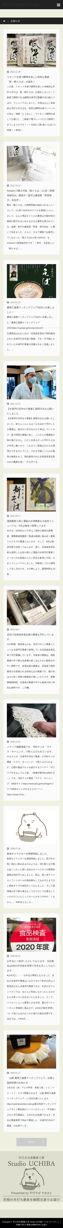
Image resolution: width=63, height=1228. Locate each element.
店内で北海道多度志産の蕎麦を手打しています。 (30, 637)
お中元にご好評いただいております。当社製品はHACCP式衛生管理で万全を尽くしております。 (31, 966)
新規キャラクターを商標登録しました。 (28, 853)
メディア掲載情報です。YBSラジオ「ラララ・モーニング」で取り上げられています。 (30, 749)
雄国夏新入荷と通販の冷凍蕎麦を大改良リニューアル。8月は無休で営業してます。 (30, 523)
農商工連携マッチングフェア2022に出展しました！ (30, 309)
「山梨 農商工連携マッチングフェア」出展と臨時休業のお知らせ (31, 1080)
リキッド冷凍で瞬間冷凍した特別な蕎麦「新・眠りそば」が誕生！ (28, 79)
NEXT (31, 1142)
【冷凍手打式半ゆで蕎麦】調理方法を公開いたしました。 (30, 411)
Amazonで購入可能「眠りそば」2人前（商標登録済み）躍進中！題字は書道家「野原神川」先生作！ (30, 195)
